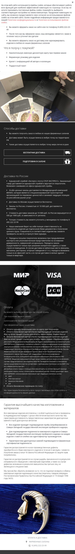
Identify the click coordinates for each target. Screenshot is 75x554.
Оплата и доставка (37, 537)
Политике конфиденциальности (22, 20)
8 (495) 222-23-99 (39, 545)
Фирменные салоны (39, 541)
